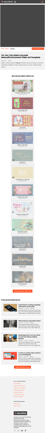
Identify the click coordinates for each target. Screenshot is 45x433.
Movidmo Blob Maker (18, 392)
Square (7, 48)
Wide (2, 48)
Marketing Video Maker (19, 390)
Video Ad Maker (17, 383)
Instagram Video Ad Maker (19, 388)
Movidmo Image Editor (19, 396)
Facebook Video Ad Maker (19, 385)
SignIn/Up (42, 2)
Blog (18, 403)
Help (15, 406)
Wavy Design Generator (19, 394)
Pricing (15, 403)
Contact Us (18, 406)
